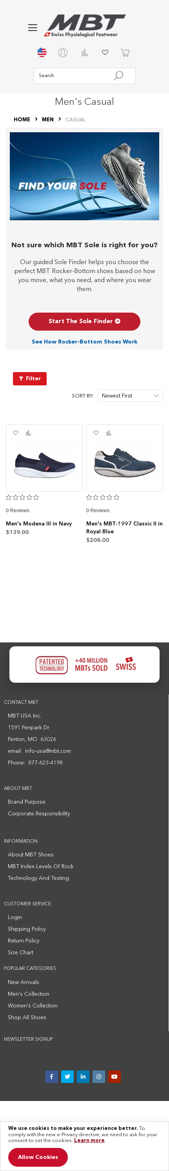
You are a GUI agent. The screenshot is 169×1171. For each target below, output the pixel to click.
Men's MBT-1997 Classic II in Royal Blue (124, 527)
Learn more (89, 1140)
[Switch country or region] (44, 52)
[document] (84, 1146)
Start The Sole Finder (84, 322)
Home (22, 119)
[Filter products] (30, 378)
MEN (48, 119)
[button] (32, 28)
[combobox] (85, 76)
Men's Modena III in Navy (39, 524)
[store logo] (85, 25)
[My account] (64, 52)
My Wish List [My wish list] (105, 52)
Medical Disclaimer (130, 1110)
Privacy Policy (31, 1110)
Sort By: (83, 396)
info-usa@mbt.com (48, 751)
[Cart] (125, 52)
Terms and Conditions (77, 1110)
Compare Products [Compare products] (84, 52)
